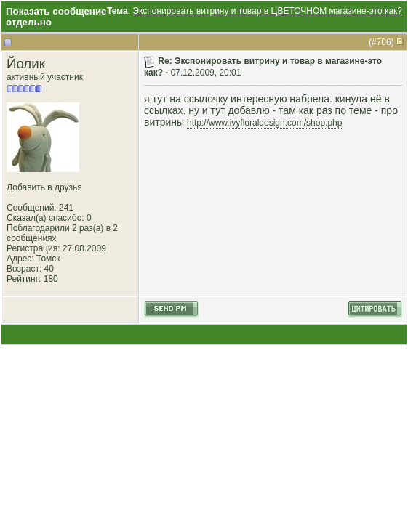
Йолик (26, 63)
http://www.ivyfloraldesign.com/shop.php (264, 123)
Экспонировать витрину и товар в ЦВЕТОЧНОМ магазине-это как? (267, 11)
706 (384, 42)
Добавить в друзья (44, 187)
